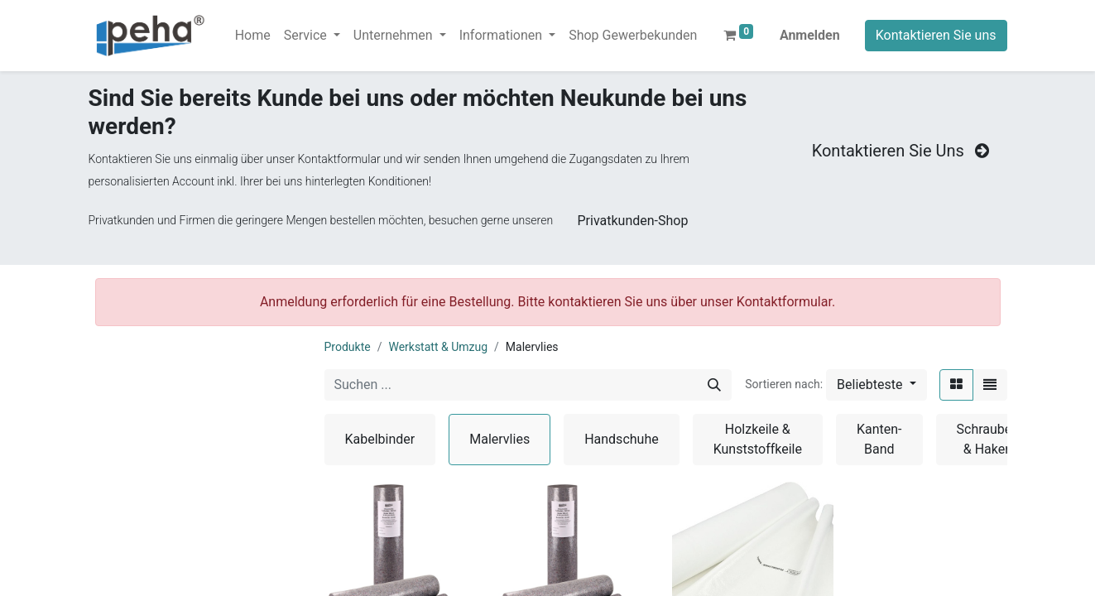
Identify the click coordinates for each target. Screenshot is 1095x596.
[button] (876, 385)
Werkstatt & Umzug (437, 346)
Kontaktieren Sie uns (936, 35)
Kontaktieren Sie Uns (902, 151)
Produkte (347, 346)
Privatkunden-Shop (633, 220)
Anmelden (810, 35)
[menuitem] (252, 35)
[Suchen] (714, 385)
